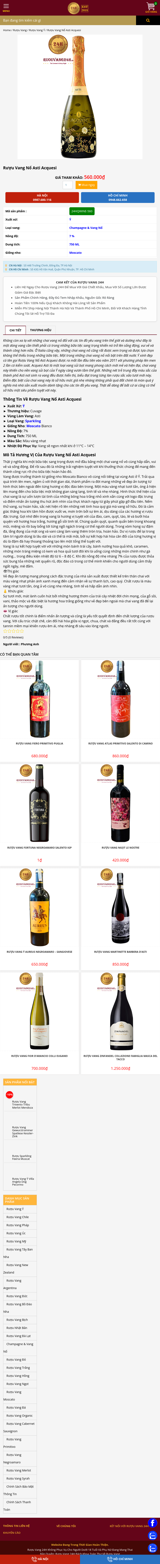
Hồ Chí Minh (120, 1559)
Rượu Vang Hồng (17, 1376)
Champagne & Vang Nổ (85, 228)
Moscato (75, 253)
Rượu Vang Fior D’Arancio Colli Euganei (39, 1056)
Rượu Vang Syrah (18, 1478)
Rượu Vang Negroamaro (12, 1458)
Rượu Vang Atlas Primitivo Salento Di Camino (120, 743)
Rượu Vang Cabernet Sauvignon (19, 1427)
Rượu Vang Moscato (12, 1395)
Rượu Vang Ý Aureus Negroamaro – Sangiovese (39, 952)
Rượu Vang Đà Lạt (18, 1336)
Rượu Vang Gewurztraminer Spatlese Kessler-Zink (23, 1132)
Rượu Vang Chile (17, 1217)
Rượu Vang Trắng (18, 1368)
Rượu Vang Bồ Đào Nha (17, 1308)
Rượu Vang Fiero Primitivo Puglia (39, 743)
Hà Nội (40, 1559)
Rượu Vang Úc (16, 1233)
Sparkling (33, 421)
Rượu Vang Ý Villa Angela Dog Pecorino (23, 1181)
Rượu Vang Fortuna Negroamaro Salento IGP (39, 847)
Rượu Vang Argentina (12, 1284)
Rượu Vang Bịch (17, 1320)
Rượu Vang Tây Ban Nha (18, 1253)
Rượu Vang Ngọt (17, 1384)
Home (7, 30)
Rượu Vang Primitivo (12, 1443)
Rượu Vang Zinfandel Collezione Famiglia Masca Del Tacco (121, 1057)
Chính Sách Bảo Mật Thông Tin (18, 1490)
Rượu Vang (20, 30)
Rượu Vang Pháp (17, 1225)
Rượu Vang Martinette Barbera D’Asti (120, 952)
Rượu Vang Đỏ (16, 1359)
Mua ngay (86, 185)
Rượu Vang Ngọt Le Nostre (120, 847)
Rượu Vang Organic (19, 1416)
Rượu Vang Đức (17, 1296)
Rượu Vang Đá (16, 1407)
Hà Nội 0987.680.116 (42, 197)
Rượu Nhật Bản (16, 1328)
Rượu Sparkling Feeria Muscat (21, 1157)
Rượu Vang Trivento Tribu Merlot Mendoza (22, 1104)
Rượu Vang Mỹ (16, 1241)
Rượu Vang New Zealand (15, 1268)
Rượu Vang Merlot (18, 1470)
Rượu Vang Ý (37, 30)
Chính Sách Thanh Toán (17, 1506)
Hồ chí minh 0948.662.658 (118, 197)
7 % (71, 236)
